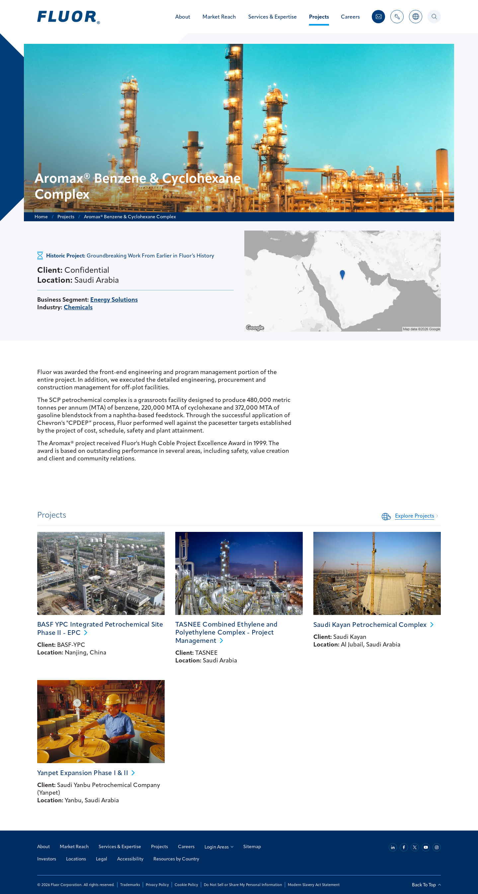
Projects (159, 846)
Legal (101, 859)
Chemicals (78, 307)
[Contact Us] (378, 16)
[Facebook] (404, 847)
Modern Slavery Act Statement (313, 884)
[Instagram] (437, 847)
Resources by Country (176, 859)
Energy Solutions (114, 299)
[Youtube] (426, 847)
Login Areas (218, 846)
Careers (186, 846)
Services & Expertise (120, 846)
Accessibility (130, 859)
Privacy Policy (157, 884)
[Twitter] (415, 847)
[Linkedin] (393, 847)
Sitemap (252, 846)
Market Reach (74, 846)
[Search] (434, 16)
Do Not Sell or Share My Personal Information (242, 884)
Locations (76, 859)
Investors (46, 859)
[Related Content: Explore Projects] (411, 516)
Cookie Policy (186, 884)
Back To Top (426, 884)
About (43, 846)
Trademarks (130, 884)
